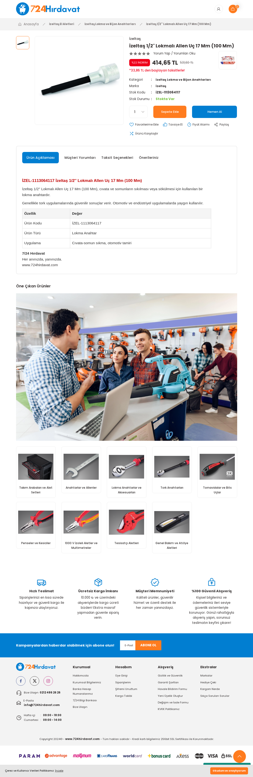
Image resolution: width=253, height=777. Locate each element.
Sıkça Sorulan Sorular (214, 699)
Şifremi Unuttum (126, 692)
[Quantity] (138, 113)
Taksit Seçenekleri (117, 160)
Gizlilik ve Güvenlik (170, 679)
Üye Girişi (121, 679)
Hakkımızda (81, 679)
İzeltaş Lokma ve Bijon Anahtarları (185, 81)
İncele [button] (59, 771)
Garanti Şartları (168, 686)
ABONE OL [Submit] (148, 649)
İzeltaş (135, 40)
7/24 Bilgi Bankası (85, 704)
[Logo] (51, 10)
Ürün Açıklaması (40, 160)
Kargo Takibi (123, 699)
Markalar (206, 679)
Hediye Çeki (208, 686)
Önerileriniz (149, 160)
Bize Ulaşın (80, 710)
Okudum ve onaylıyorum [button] (229, 771)
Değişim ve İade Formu (173, 706)
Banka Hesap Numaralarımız (83, 695)
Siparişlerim (123, 686)
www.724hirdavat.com (40, 267)
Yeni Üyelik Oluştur (170, 699)
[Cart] (233, 10)
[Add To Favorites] (145, 126)
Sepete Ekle (170, 113)
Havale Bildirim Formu (172, 692)
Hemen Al (214, 113)
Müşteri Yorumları (80, 160)
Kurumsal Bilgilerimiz (87, 686)
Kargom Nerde (210, 692)
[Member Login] (218, 10)
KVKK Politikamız (169, 712)
